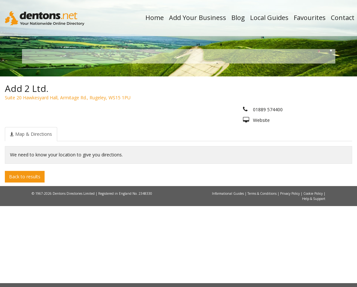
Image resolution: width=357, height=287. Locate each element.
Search (291, 121)
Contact (342, 17)
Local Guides (269, 17)
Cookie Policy (313, 274)
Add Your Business (197, 17)
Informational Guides (228, 274)
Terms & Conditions (262, 274)
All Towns (58, 132)
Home (154, 17)
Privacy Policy (290, 274)
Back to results (24, 257)
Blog (238, 17)
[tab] (31, 215)
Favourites (310, 17)
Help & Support (313, 279)
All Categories (175, 132)
